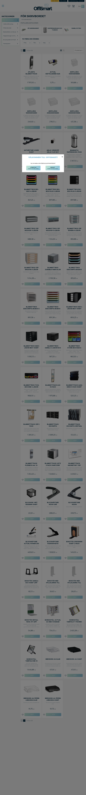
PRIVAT (52, 168)
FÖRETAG (33, 168)
